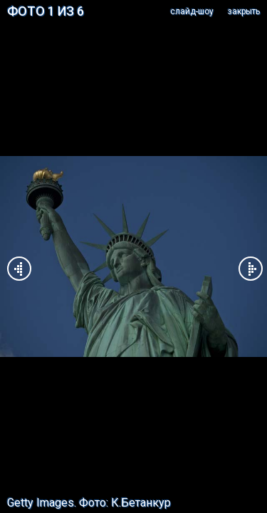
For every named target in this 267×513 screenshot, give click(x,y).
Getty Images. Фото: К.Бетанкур (89, 502)
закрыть (244, 11)
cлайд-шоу (192, 11)
